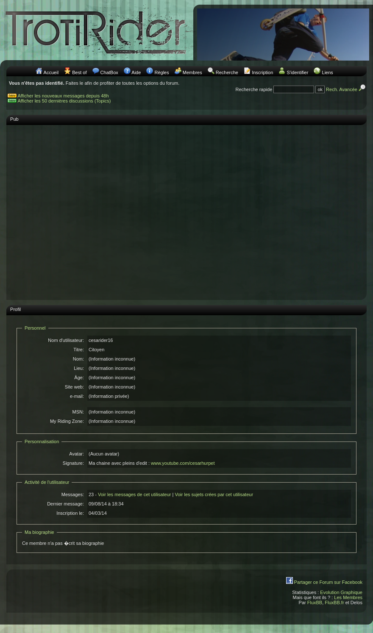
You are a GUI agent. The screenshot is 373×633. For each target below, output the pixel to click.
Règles (161, 72)
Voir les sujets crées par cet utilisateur (214, 494)
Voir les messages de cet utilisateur (134, 494)
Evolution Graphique (341, 592)
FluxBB (314, 602)
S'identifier (297, 72)
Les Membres (348, 597)
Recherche (227, 72)
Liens (327, 72)
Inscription (262, 72)
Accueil (51, 72)
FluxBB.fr (334, 602)
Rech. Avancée (346, 89)
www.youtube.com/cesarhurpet (182, 463)
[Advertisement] (79, 208)
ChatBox (109, 72)
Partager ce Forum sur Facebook (328, 582)
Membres (192, 72)
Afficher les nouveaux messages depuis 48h (63, 95)
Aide (136, 72)
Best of (79, 72)
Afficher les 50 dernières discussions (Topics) (64, 100)
